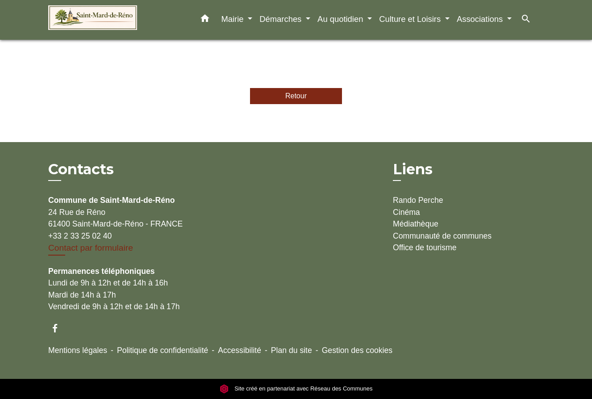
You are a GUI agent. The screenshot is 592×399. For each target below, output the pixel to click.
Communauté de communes (442, 235)
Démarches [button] (281, 19)
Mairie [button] (233, 19)
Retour (296, 96)
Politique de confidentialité (162, 350)
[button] (204, 20)
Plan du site (291, 350)
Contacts (81, 169)
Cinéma (406, 212)
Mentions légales (77, 350)
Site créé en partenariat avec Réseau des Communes (296, 389)
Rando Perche (418, 200)
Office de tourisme (424, 247)
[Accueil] (104, 20)
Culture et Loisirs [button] (411, 19)
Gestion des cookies (357, 350)
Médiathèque (415, 223)
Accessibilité (239, 350)
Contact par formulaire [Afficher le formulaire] (90, 247)
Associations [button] (481, 19)
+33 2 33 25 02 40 (80, 235)
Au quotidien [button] (341, 19)
